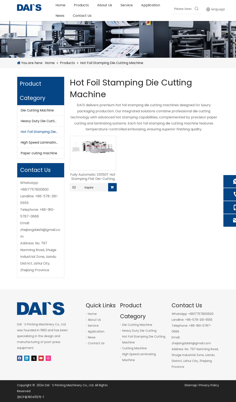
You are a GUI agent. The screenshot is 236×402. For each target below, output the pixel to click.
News (91, 337)
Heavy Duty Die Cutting (40, 121)
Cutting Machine (134, 348)
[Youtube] (41, 358)
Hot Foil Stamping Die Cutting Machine (42, 131)
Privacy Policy (209, 385)
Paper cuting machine (39, 153)
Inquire (81, 187)
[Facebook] (19, 358)
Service (93, 325)
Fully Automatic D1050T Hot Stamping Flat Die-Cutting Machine (92, 177)
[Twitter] (34, 358)
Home (92, 314)
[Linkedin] (26, 358)
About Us (94, 320)
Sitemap (190, 385)
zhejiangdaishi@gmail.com (191, 343)
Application (96, 331)
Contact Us (96, 343)
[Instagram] (48, 358)
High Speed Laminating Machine (42, 142)
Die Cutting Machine (37, 110)
